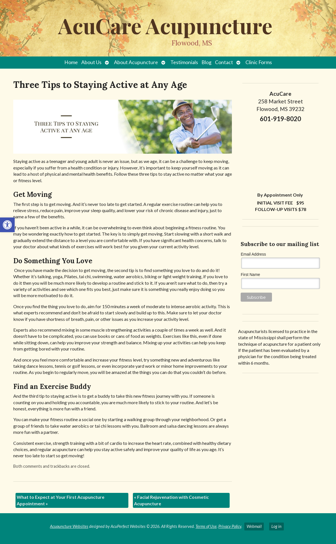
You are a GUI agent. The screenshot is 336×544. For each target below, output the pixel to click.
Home (71, 62)
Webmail (254, 526)
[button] (7, 224)
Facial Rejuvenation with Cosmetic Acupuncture (171, 500)
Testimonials (184, 62)
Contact (224, 62)
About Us (91, 62)
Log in (276, 526)
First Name (250, 274)
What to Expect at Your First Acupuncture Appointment (60, 500)
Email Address (253, 254)
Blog (206, 62)
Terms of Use (206, 526)
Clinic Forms (258, 62)
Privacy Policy (229, 526)
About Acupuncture (136, 62)
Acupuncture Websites (69, 526)
